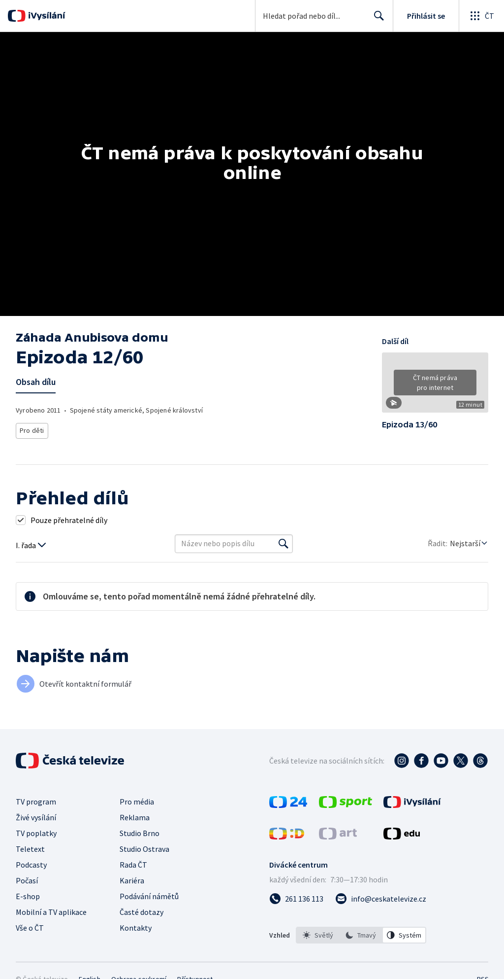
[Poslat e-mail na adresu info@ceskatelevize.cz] (380, 899)
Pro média (137, 801)
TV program (36, 801)
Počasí (27, 880)
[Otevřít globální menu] (481, 16)
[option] (318, 935)
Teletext (30, 849)
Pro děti (31, 429)
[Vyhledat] (283, 543)
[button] (435, 386)
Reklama (135, 817)
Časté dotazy (141, 912)
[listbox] (361, 935)
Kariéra (132, 880)
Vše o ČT (30, 928)
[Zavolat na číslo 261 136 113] (296, 899)
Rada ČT (133, 865)
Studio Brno (139, 833)
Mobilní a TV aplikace (51, 912)
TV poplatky (36, 833)
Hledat (376, 20)
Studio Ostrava (144, 849)
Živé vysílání (36, 817)
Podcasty (31, 865)
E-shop (28, 896)
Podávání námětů (149, 896)
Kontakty (136, 928)
